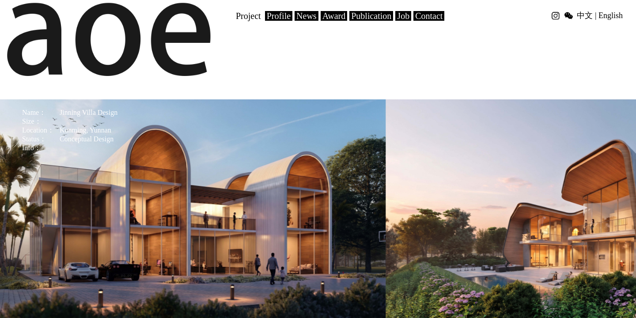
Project (248, 16)
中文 (585, 15)
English (610, 15)
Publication (371, 16)
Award (334, 16)
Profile (279, 16)
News (306, 16)
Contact (429, 16)
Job (403, 16)
